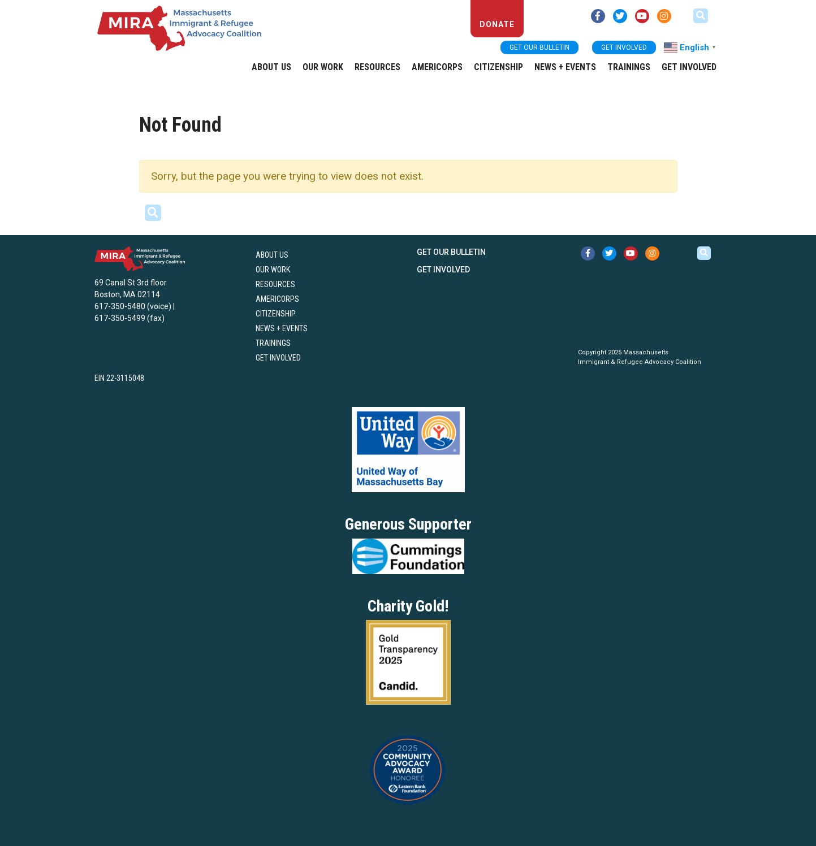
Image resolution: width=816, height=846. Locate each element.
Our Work (323, 67)
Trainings (628, 67)
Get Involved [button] (624, 47)
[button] (700, 15)
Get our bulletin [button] (539, 47)
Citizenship (498, 67)
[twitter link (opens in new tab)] (620, 16)
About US (271, 67)
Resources (377, 67)
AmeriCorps (437, 67)
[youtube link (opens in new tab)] (642, 16)
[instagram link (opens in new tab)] (664, 16)
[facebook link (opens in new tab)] (598, 16)
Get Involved (689, 67)
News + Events (565, 67)
